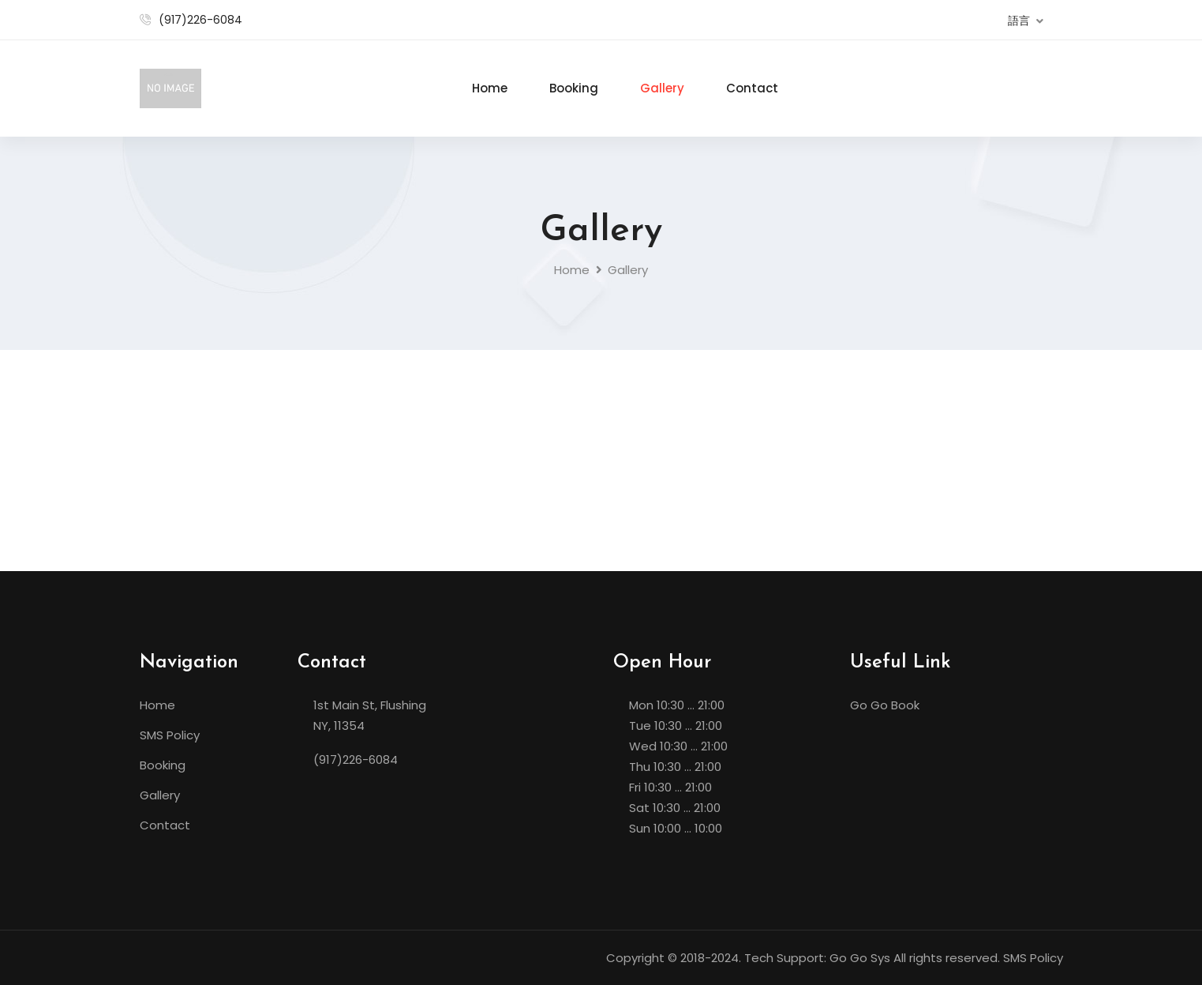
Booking (573, 88)
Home (489, 88)
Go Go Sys (859, 957)
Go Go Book (884, 705)
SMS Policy (170, 735)
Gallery (662, 88)
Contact (752, 88)
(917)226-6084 (200, 20)
